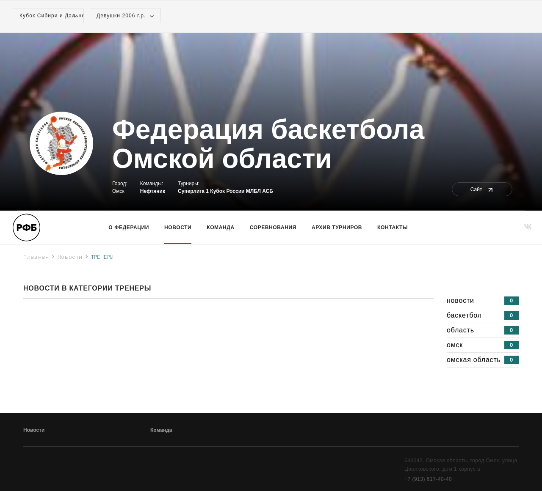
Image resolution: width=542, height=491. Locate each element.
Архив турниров (337, 227)
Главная (36, 257)
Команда (161, 430)
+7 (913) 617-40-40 (428, 479)
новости (483, 300)
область (483, 330)
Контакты (392, 227)
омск (483, 345)
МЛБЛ (253, 191)
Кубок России (227, 191)
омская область (483, 360)
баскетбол (483, 315)
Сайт (482, 189)
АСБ (267, 191)
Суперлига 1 (193, 191)
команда (220, 227)
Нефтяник (152, 191)
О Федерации (128, 227)
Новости (177, 227)
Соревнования (273, 227)
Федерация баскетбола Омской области (268, 144)
